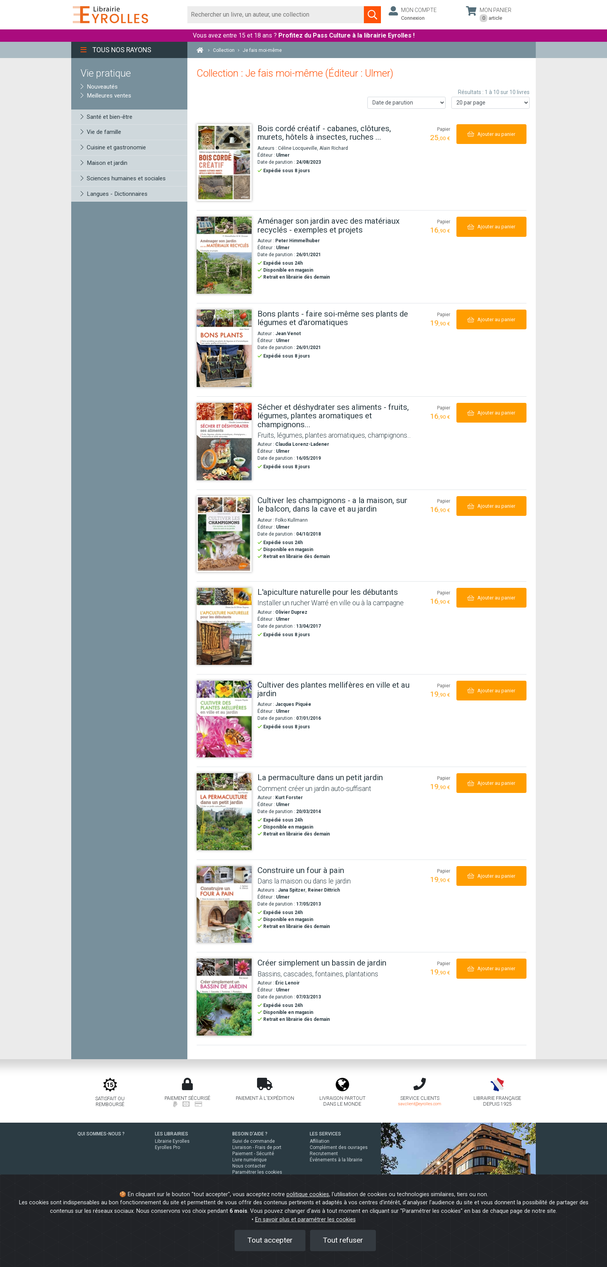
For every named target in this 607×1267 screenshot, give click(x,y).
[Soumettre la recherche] (372, 14)
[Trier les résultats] (406, 103)
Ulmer (283, 155)
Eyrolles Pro (167, 1147)
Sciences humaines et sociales (123, 178)
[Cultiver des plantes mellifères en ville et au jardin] (224, 719)
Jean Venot (288, 333)
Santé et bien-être (106, 116)
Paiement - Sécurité (253, 1153)
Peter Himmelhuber (297, 240)
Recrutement (324, 1153)
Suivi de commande (253, 1141)
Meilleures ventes (106, 95)
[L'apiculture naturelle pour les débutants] (224, 626)
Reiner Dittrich (324, 890)
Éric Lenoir (287, 983)
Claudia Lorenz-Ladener (302, 444)
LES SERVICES (325, 1134)
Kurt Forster (289, 797)
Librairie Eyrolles (172, 1141)
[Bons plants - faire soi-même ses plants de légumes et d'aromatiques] (224, 348)
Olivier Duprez (291, 612)
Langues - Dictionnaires (114, 193)
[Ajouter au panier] (491, 134)
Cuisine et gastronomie (113, 147)
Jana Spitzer (291, 890)
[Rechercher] (275, 14)
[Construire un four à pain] (224, 904)
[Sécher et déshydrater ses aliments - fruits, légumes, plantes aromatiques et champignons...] (224, 441)
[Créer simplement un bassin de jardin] (224, 997)
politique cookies (307, 1194)
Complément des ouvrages (339, 1147)
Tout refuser (343, 1240)
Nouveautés (99, 86)
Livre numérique (249, 1160)
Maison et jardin (104, 162)
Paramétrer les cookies (257, 1172)
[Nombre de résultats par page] (490, 103)
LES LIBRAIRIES (171, 1134)
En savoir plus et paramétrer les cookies (305, 1219)
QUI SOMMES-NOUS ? (101, 1134)
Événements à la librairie (336, 1160)
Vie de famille (101, 131)
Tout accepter (270, 1240)
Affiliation (319, 1141)
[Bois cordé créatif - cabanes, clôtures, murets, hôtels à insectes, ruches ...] (224, 162)
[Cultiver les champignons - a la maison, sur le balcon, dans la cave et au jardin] (224, 534)
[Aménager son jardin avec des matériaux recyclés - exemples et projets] (224, 255)
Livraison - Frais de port (256, 1147)
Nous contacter (249, 1166)
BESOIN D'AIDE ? (249, 1134)
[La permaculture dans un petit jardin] (224, 811)
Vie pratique (106, 73)
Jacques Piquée (293, 704)
